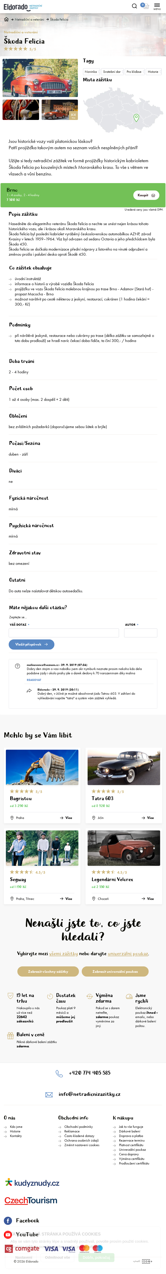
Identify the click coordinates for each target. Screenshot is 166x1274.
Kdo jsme (16, 1126)
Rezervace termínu (132, 1140)
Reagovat (34, 680)
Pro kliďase (134, 71)
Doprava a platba (131, 1135)
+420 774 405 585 (89, 1073)
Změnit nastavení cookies (81, 1145)
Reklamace (72, 1131)
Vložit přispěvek (31, 644)
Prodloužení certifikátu (134, 1163)
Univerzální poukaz (132, 1149)
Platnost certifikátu (131, 1145)
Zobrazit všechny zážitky (48, 971)
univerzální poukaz (128, 953)
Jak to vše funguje (131, 1126)
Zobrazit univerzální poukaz (115, 971)
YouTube (21, 1235)
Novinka (91, 71)
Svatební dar (112, 71)
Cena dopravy (129, 1154)
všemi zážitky (63, 953)
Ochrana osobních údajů (81, 1140)
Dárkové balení (129, 1131)
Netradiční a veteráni (29, 19)
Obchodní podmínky (78, 1126)
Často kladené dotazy (79, 1135)
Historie (153, 71)
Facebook (21, 1221)
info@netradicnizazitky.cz (90, 1094)
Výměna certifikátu (132, 1158)
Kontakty (16, 1135)
